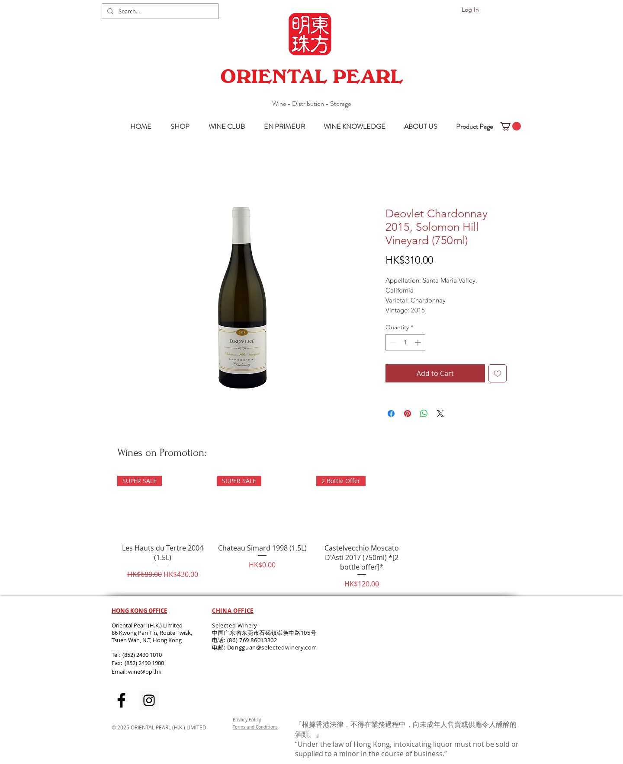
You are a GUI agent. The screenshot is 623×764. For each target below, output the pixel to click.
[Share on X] (440, 413)
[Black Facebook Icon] (121, 700)
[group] (312, 532)
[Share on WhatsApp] (424, 413)
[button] (510, 126)
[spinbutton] (405, 342)
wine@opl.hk (144, 671)
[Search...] (159, 11)
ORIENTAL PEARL (311, 76)
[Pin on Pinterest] (407, 413)
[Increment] (418, 342)
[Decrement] (392, 342)
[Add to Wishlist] (497, 373)
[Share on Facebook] (391, 413)
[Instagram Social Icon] (149, 700)
